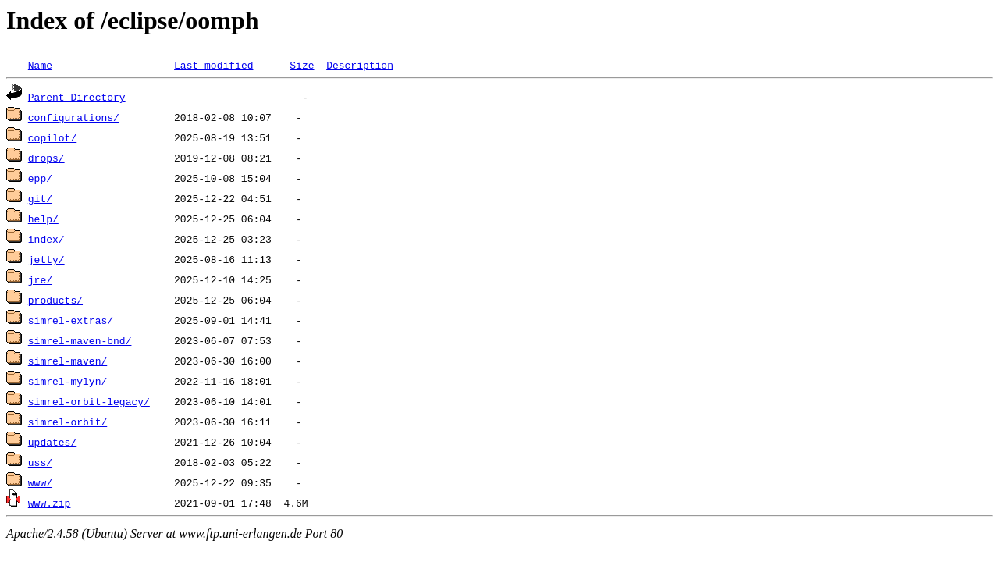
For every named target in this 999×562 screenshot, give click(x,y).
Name (40, 65)
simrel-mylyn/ (67, 381)
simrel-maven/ (67, 361)
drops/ (46, 158)
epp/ (40, 178)
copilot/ (52, 137)
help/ (43, 219)
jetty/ (46, 259)
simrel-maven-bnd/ (80, 340)
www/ (40, 482)
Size (302, 65)
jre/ (40, 279)
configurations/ (73, 117)
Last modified (213, 65)
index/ (46, 239)
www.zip (49, 503)
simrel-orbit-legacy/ (89, 401)
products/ (55, 300)
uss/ (40, 462)
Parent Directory (77, 97)
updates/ (52, 442)
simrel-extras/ (70, 320)
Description (359, 65)
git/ (40, 198)
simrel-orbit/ (67, 421)
